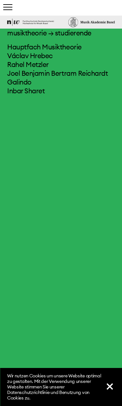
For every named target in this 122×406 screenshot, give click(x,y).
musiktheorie (27, 33)
